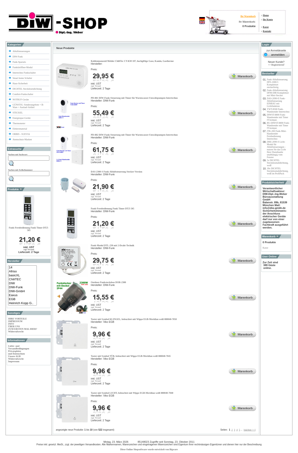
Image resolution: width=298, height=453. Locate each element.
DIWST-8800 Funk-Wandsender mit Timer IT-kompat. (277, 117)
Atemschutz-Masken (22, 139)
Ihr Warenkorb (248, 16)
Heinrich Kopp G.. (22, 303)
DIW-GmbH (22, 291)
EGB (22, 299)
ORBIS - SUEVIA (21, 134)
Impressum (13, 361)
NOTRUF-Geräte (21, 99)
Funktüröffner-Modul (23, 67)
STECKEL (18, 112)
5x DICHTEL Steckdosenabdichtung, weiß (277, 163)
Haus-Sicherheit (20, 83)
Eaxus (22, 295)
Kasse (266, 27)
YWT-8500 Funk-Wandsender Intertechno (278, 110)
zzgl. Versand (29, 250)
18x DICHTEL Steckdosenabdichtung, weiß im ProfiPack (277, 171)
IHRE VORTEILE (17, 318)
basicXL (22, 275)
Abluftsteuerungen (21, 51)
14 (22, 268)
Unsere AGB (14, 356)
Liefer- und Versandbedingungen (18, 347)
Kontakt (267, 31)
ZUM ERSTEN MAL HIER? (22, 329)
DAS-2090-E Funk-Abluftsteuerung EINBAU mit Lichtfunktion (276, 102)
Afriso (22, 272)
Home (266, 15)
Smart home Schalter (23, 78)
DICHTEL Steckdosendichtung (27, 89)
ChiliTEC (22, 279)
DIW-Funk (18, 56)
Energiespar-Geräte (21, 118)
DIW (22, 283)
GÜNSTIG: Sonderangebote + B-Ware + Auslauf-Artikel (28, 106)
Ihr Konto (268, 19)
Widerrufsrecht (16, 331)
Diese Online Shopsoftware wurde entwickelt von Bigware (149, 449)
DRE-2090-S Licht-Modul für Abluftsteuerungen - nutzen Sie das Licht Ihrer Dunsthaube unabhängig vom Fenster (276, 149)
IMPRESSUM (15, 321)
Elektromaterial (20, 128)
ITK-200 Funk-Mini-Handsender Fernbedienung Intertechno (276, 135)
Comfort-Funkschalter (23, 94)
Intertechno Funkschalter (24, 72)
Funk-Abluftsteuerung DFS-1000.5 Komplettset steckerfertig (277, 83)
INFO (11, 324)
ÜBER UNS (14, 326)
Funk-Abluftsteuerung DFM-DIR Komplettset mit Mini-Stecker (278, 93)
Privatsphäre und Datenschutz (16, 352)
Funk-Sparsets (20, 62)
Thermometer (19, 123)
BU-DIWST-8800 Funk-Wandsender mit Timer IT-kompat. (278, 125)
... (242, 429)
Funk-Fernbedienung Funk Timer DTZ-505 (29, 229)
